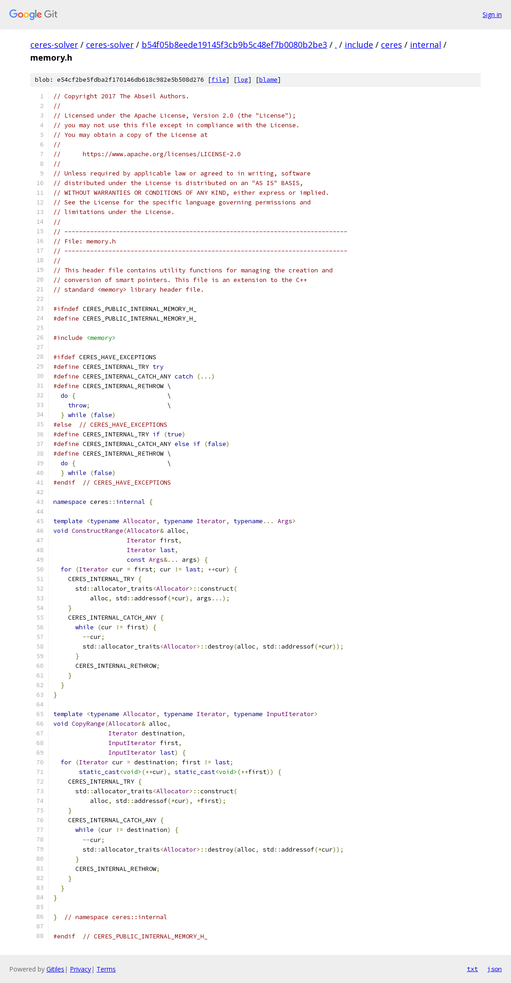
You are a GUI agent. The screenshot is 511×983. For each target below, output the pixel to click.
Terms (106, 969)
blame (268, 80)
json (494, 969)
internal (425, 44)
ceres (391, 44)
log (242, 80)
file (218, 80)
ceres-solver (54, 44)
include (359, 44)
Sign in (492, 14)
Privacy (80, 969)
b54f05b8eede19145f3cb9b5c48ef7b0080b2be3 (234, 44)
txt (472, 969)
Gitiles (55, 969)
